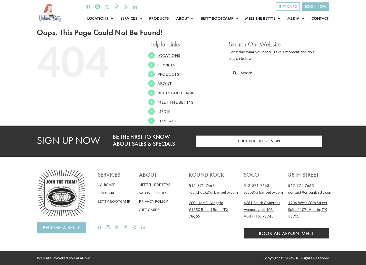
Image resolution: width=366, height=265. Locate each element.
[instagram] (97, 6)
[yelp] (125, 6)
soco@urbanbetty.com (263, 192)
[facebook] (88, 6)
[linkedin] (135, 6)
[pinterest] (116, 6)
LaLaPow (82, 258)
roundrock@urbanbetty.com (213, 192)
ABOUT (164, 83)
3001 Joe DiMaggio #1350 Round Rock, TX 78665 (209, 209)
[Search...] (275, 73)
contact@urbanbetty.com (310, 192)
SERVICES (166, 65)
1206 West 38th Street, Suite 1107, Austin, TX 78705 (308, 209)
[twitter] (107, 6)
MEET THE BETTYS (175, 102)
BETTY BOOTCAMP (175, 93)
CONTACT (167, 121)
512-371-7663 (201, 185)
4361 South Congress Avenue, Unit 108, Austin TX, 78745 (262, 209)
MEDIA (164, 111)
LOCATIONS (168, 55)
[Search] (235, 73)
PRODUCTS (168, 74)
